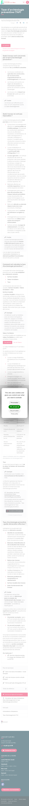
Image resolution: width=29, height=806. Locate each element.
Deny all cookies (14, 410)
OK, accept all (14, 407)
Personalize (14, 402)
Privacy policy (14, 413)
